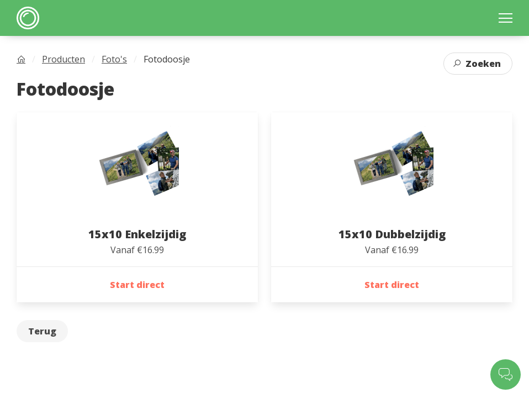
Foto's (114, 59)
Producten (63, 59)
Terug (42, 331)
